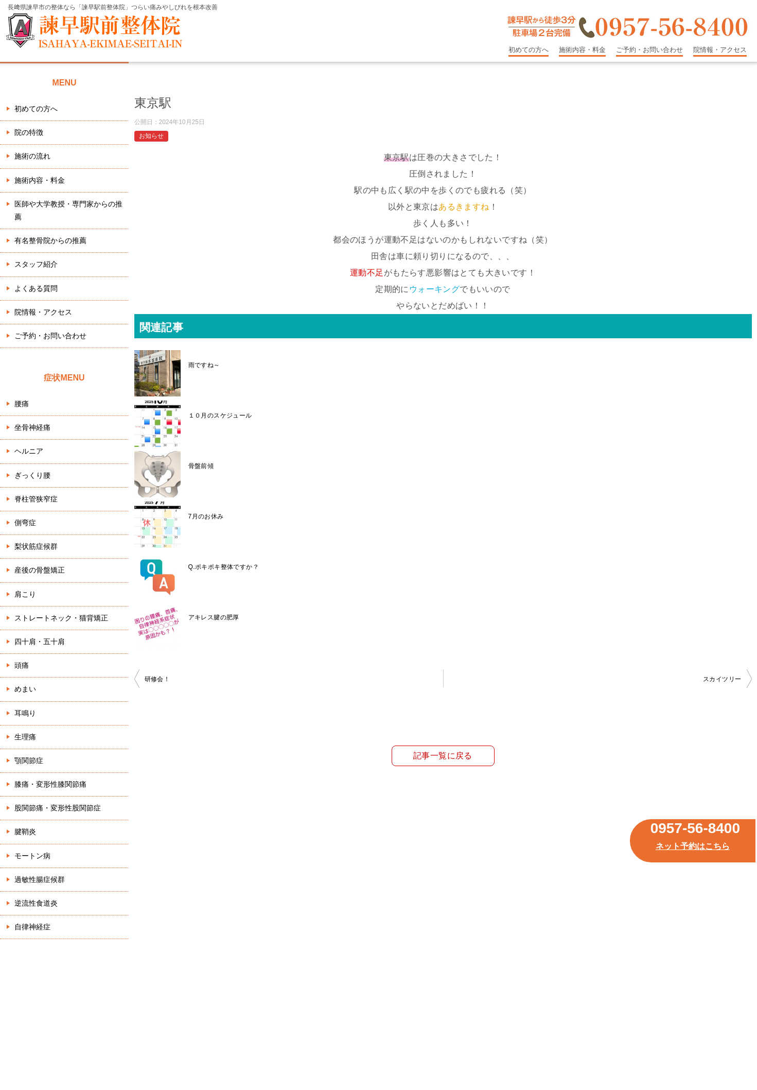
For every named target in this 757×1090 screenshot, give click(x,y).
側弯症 (25, 522)
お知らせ (151, 136)
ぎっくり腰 (32, 475)
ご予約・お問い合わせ (649, 50)
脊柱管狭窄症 (36, 499)
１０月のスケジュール (220, 415)
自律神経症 (32, 927)
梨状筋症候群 (36, 546)
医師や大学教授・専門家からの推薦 (68, 210)
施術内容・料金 (582, 50)
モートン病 (32, 856)
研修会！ (157, 679)
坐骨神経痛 (32, 427)
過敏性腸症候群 (39, 879)
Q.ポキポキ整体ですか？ (223, 566)
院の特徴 (28, 132)
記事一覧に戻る (442, 755)
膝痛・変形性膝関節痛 (50, 784)
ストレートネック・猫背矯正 (61, 618)
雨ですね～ (204, 365)
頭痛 (21, 665)
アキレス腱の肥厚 (213, 617)
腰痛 (21, 404)
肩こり (25, 594)
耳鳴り (25, 713)
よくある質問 (36, 288)
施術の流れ (32, 156)
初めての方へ (528, 50)
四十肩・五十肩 (39, 641)
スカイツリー (722, 679)
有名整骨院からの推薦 (50, 240)
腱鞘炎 (25, 831)
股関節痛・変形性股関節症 (57, 808)
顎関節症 (28, 760)
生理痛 (25, 737)
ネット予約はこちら (693, 846)
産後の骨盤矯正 (39, 570)
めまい (25, 689)
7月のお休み (206, 516)
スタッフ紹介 (36, 264)
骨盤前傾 (201, 466)
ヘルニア (28, 451)
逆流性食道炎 (36, 903)
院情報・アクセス (720, 50)
